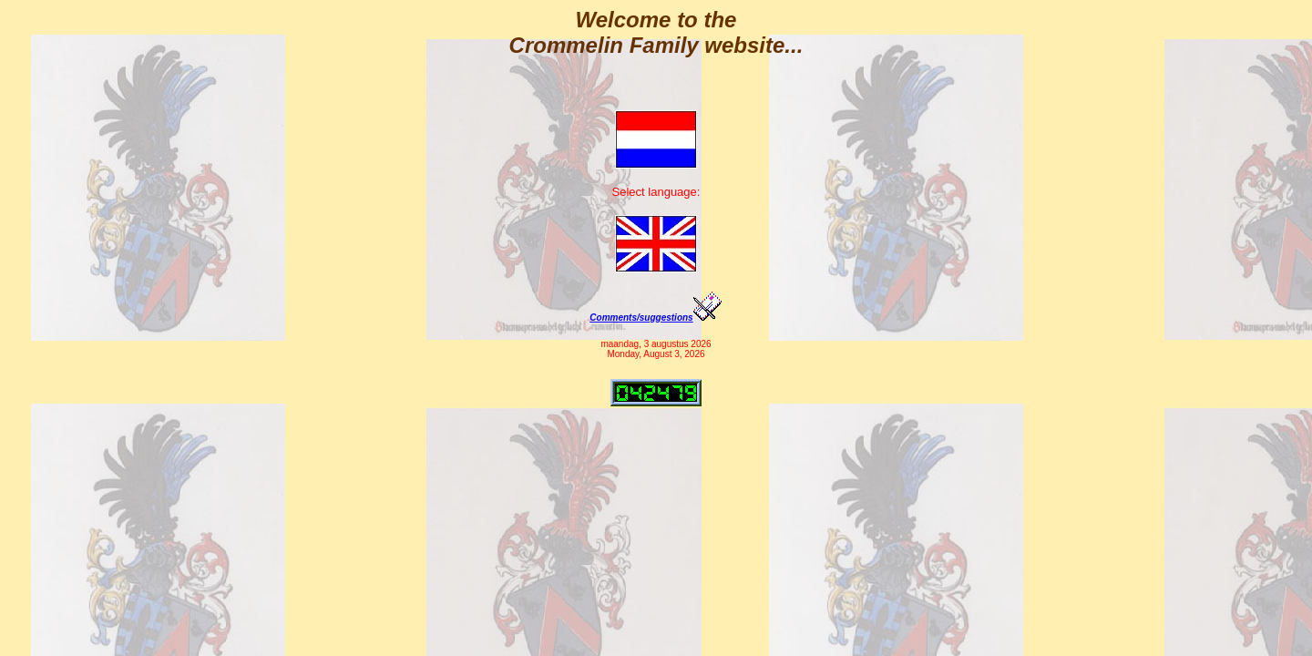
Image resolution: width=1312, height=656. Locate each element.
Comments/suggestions (655, 318)
